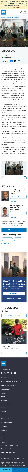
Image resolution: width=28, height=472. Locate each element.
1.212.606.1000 (6, 469)
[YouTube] (9, 372)
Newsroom (4, 400)
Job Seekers (4, 426)
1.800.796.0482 (17, 226)
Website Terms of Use (7, 449)
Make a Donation (5, 389)
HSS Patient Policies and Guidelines (10, 445)
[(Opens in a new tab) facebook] (11, 61)
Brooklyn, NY (5, 243)
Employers (4, 430)
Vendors (3, 434)
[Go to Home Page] (3, 363)
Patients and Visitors (6, 419)
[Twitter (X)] (5, 372)
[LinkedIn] (15, 372)
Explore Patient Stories (18, 197)
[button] (25, 177)
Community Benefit (6, 404)
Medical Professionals (7, 422)
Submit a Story (14, 293)
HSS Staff (3, 437)
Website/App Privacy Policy (8, 452)
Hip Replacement (7, 239)
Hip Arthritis (18, 239)
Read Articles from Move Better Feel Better (12, 381)
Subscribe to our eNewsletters (9, 385)
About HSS (4, 396)
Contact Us (4, 411)
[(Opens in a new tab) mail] (19, 61)
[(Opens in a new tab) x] (15, 61)
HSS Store (4, 407)
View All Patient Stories (14, 298)
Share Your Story (5, 377)
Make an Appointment (20, 469)
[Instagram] (12, 372)
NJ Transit (17, 7)
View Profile (13, 201)
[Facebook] (2, 372)
